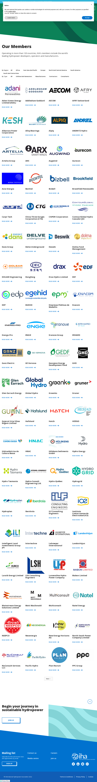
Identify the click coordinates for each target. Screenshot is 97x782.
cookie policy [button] (12, 11)
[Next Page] (48, 679)
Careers (54, 753)
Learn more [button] (11, 17)
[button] (91, 4)
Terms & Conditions (66, 777)
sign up (9, 764)
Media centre (33, 758)
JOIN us (11, 720)
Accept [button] (87, 17)
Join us (53, 758)
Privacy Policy (80, 777)
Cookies (90, 777)
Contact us (31, 753)
